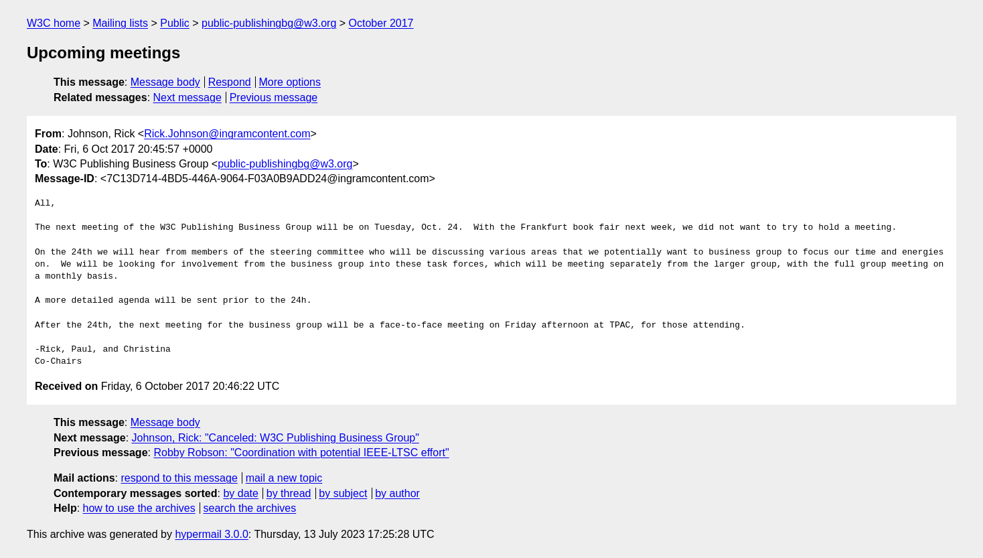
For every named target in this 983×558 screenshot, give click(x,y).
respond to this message (179, 478)
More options (290, 82)
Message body (165, 82)
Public (175, 23)
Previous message (274, 97)
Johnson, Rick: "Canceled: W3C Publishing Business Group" (275, 437)
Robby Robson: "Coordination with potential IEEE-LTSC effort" (301, 452)
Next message (187, 97)
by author (397, 493)
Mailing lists (120, 23)
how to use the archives (139, 508)
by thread (289, 493)
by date (240, 493)
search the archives (250, 508)
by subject (343, 493)
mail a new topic (284, 478)
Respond (229, 82)
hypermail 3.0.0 (211, 534)
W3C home (53, 23)
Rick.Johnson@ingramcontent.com (227, 133)
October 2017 (381, 23)
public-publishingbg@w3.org (269, 23)
